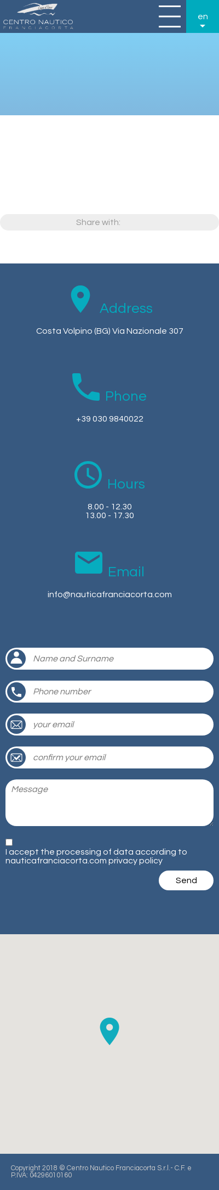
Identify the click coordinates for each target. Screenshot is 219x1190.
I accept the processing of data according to (96, 856)
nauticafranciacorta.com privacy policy (84, 860)
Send (186, 880)
